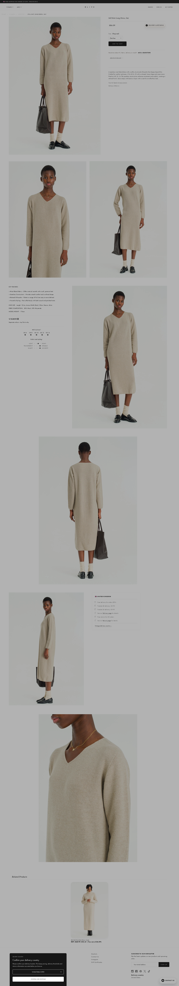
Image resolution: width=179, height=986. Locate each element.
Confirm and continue (38, 979)
